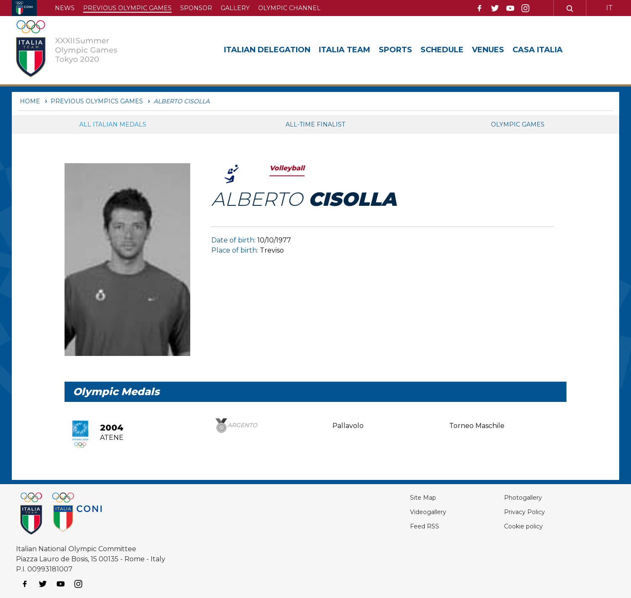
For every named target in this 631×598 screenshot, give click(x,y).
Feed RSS (396, 526)
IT (609, 8)
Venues (488, 49)
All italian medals (112, 124)
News (65, 8)
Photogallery (510, 497)
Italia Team (344, 49)
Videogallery (401, 512)
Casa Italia (537, 49)
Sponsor (196, 8)
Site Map (394, 497)
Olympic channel (289, 8)
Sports (395, 49)
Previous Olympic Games (127, 8)
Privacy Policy (511, 512)
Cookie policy (510, 526)
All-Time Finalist (315, 124)
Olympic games (518, 124)
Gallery (235, 8)
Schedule (442, 49)
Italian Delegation (267, 49)
